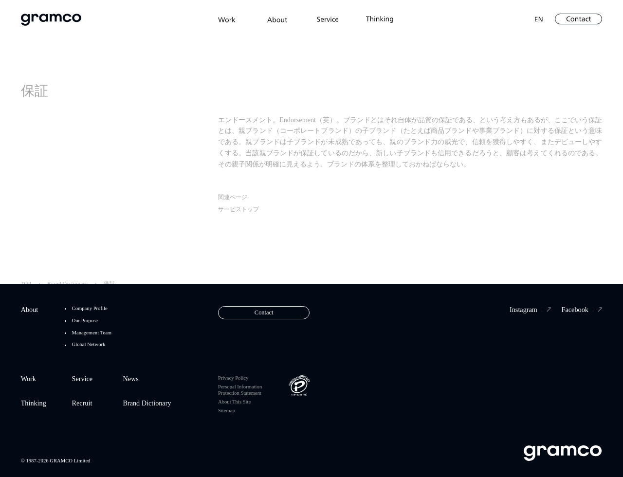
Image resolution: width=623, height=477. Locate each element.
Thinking (33, 403)
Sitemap (226, 410)
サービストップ (238, 210)
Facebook (582, 309)
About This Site (234, 401)
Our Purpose (85, 320)
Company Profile (90, 308)
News (130, 378)
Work (28, 378)
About (29, 309)
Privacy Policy (233, 378)
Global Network (89, 344)
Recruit (82, 403)
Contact (264, 312)
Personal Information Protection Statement (240, 390)
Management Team (92, 332)
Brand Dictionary (147, 403)
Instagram (530, 309)
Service (82, 378)
